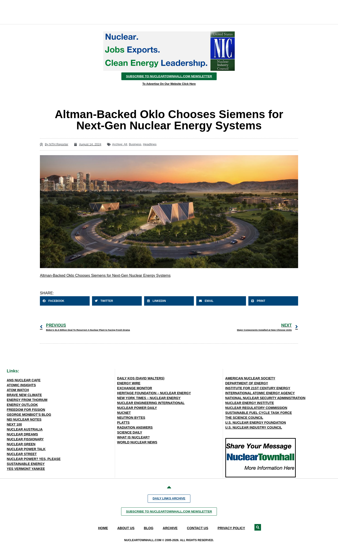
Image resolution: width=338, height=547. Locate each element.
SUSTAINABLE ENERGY (26, 464)
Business (135, 144)
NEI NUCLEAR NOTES (24, 419)
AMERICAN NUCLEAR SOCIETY (250, 378)
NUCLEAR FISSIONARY (25, 439)
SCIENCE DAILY (129, 432)
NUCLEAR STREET (22, 454)
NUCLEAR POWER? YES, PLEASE (34, 459)
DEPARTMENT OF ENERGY (246, 383)
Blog (148, 528)
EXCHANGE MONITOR (134, 388)
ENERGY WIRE (128, 383)
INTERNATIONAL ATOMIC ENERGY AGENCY (260, 393)
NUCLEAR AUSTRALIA (25, 429)
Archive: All (119, 144)
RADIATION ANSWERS (135, 427)
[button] (65, 301)
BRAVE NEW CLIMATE (24, 395)
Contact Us (197, 528)
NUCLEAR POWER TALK (26, 449)
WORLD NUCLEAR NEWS (137, 442)
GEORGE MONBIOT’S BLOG (29, 414)
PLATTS (123, 422)
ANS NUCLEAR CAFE (24, 380)
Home (103, 528)
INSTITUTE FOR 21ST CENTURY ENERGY (257, 388)
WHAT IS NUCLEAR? (133, 437)
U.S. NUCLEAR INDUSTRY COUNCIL (253, 427)
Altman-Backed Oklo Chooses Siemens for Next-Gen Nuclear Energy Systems (105, 275)
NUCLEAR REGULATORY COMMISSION (256, 408)
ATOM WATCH (18, 390)
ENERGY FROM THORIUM (27, 400)
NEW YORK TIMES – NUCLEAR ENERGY (149, 398)
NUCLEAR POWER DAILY (137, 408)
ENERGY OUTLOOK (22, 405)
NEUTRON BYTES (131, 418)
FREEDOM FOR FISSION (26, 410)
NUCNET (124, 413)
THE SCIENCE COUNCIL (244, 418)
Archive (170, 528)
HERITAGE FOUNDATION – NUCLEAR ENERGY (154, 393)
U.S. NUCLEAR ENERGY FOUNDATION (255, 422)
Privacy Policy (231, 528)
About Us (125, 528)
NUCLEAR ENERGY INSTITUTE (249, 403)
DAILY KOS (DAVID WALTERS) (141, 378)
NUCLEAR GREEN (21, 444)
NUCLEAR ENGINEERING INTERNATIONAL (151, 403)
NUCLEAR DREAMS (22, 434)
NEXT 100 (14, 424)
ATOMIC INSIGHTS (21, 385)
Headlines (150, 144)
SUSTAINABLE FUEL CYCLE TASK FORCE (258, 413)
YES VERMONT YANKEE (26, 469)
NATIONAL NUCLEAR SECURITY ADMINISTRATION (265, 398)
